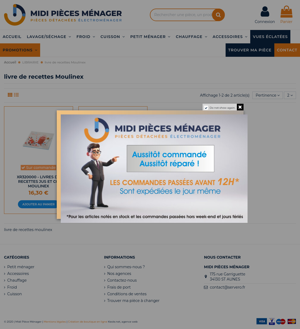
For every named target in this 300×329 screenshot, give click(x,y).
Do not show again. (222, 107)
